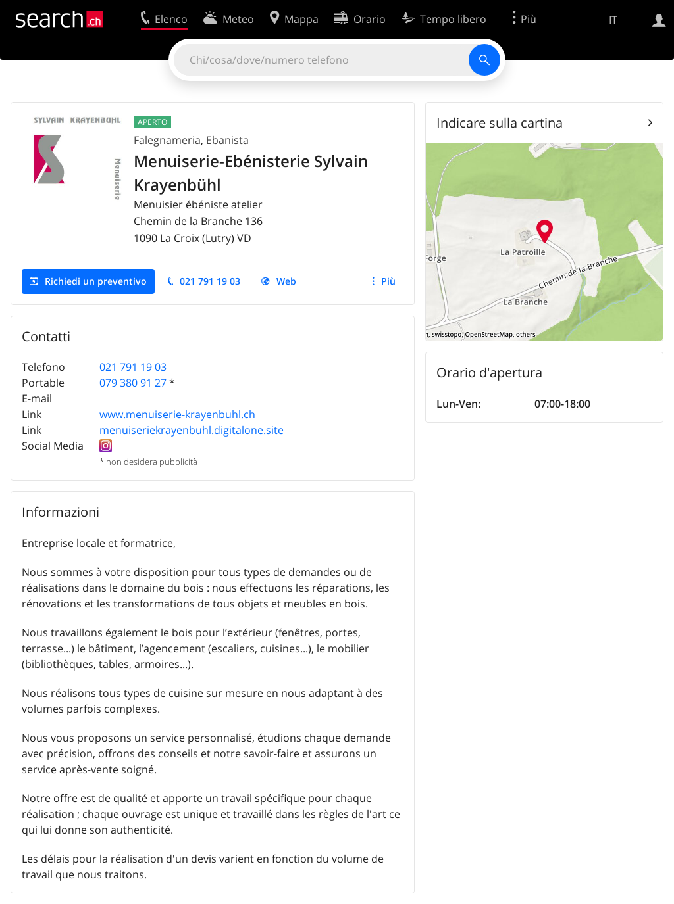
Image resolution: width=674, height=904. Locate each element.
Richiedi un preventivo (96, 281)
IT (613, 19)
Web (286, 281)
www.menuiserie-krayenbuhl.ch (177, 414)
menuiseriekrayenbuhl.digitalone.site (191, 430)
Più (388, 281)
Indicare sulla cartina (499, 122)
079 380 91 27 (133, 382)
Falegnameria (167, 140)
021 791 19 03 (210, 281)
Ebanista (227, 140)
